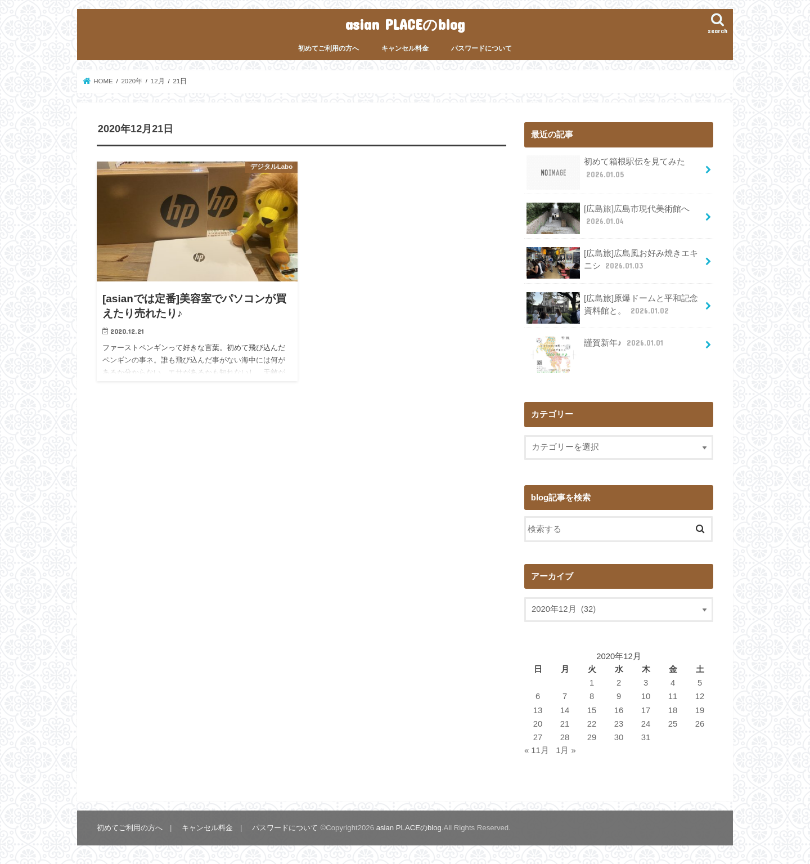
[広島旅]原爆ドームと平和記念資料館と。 (612, 308)
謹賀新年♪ (595, 347)
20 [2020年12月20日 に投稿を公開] (538, 723)
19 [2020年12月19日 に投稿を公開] (700, 710)
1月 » (566, 750)
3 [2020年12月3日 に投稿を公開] (646, 682)
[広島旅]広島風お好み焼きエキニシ (612, 263)
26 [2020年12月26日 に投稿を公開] (700, 723)
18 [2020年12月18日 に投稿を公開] (673, 710)
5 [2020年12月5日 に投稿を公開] (700, 682)
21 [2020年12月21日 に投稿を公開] (565, 723)
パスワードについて (481, 48)
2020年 (131, 81)
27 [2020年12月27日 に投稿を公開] (538, 737)
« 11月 (536, 750)
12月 (158, 81)
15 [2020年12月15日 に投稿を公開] (592, 710)
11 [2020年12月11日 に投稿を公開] (673, 696)
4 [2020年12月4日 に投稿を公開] (672, 682)
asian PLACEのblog (405, 24)
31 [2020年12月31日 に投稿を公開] (646, 737)
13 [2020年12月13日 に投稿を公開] (538, 710)
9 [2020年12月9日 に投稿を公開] (618, 696)
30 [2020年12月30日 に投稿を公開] (619, 737)
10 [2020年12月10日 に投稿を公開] (646, 696)
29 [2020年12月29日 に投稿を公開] (592, 737)
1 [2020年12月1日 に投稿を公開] (592, 682)
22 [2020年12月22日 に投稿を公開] (592, 723)
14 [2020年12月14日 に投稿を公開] (565, 710)
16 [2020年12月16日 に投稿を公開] (619, 710)
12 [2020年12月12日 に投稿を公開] (700, 696)
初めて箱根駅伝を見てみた (605, 172)
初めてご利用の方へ (328, 48)
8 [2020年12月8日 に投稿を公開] (592, 696)
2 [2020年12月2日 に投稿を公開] (618, 682)
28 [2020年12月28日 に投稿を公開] (565, 737)
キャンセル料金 (405, 48)
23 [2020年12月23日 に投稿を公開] (619, 723)
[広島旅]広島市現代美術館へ (608, 218)
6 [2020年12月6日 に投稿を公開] (538, 696)
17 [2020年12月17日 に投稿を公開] (646, 710)
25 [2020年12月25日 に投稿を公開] (673, 723)
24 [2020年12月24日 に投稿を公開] (646, 723)
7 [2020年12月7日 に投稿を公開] (564, 696)
